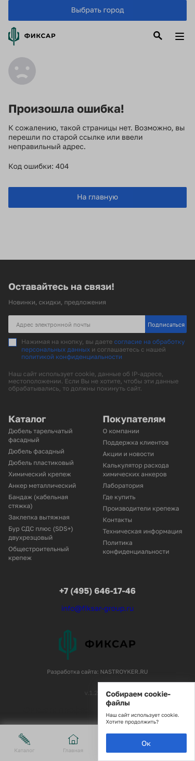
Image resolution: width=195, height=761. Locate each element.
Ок (146, 743)
